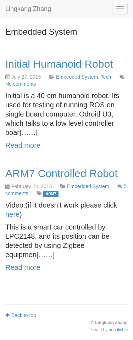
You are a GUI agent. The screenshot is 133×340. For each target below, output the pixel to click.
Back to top (20, 315)
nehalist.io (118, 329)
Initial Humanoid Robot (59, 64)
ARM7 (51, 194)
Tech (106, 77)
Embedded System (77, 77)
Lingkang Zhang (28, 8)
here (12, 214)
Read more (22, 145)
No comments (20, 84)
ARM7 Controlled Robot (61, 173)
